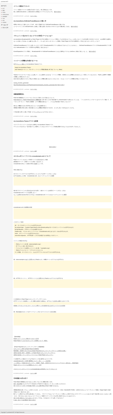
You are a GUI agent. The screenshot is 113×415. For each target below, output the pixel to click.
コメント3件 (33, 373)
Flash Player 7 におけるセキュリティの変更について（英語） (31, 340)
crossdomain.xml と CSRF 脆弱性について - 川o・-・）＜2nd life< (32, 361)
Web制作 (5, 16)
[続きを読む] (57, 11)
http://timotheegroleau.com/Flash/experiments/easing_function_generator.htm (35, 85)
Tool (4, 18)
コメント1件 (33, 404)
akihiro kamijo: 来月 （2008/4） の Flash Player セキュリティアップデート (34, 353)
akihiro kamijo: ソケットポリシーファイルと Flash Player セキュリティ (33, 355)
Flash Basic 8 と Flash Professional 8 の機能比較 (27, 99)
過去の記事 (5, 27)
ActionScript (6, 14)
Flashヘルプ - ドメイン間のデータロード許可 (26, 338)
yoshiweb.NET (4, 1)
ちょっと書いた (21, 64)
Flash (4, 12)
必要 (35, 163)
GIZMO (4, 22)
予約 (45, 384)
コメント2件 (33, 151)
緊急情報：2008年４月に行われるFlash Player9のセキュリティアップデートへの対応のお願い (40, 351)
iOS (3, 20)
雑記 (4, 10)
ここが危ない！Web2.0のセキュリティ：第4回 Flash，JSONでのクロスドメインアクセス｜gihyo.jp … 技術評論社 (46, 363)
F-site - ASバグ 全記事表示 (21, 400)
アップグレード (38, 112)
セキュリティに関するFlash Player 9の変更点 (26, 348)
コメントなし (33, 16)
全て (4, 8)
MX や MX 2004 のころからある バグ (24, 398)
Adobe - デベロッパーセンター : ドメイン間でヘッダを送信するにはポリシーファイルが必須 (39, 305)
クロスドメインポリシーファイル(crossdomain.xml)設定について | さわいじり (35, 369)
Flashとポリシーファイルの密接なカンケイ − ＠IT (27, 365)
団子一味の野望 (18, 384)
